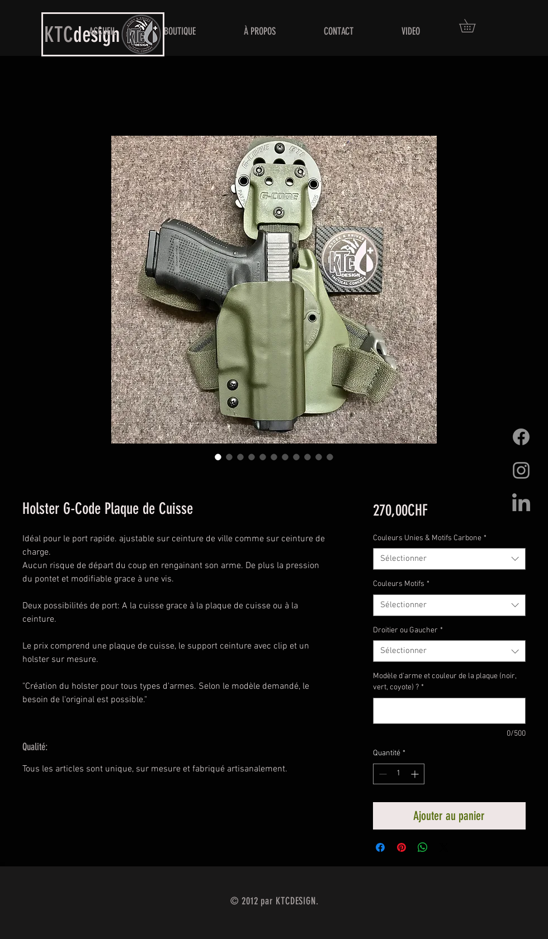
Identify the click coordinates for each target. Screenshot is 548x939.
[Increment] (416, 774)
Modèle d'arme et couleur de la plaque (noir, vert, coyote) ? (444, 681)
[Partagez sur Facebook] (380, 847)
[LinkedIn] (521, 504)
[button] (473, 25)
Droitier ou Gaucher (408, 630)
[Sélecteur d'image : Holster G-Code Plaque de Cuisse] (218, 457)
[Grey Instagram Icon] (521, 470)
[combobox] (449, 559)
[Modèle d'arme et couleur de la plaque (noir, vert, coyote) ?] (449, 711)
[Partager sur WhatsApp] (422, 847)
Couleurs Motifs (401, 584)
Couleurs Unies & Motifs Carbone (429, 538)
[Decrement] (382, 774)
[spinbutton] (399, 774)
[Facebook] (521, 437)
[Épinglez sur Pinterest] (401, 847)
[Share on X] (444, 847)
